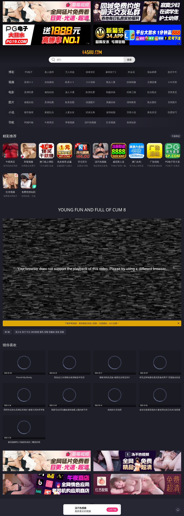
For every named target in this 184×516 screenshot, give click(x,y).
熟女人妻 (110, 82)
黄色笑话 (152, 112)
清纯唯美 (131, 102)
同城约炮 (28, 122)
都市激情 (28, 112)
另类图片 (172, 102)
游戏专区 (90, 72)
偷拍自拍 (49, 92)
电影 (11, 92)
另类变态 (172, 92)
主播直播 (152, 82)
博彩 (11, 72)
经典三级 (131, 92)
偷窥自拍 (28, 102)
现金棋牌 (152, 72)
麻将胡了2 (111, 72)
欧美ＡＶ (69, 82)
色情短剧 (131, 122)
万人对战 (69, 72)
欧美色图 (69, 102)
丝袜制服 (131, 82)
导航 (11, 122)
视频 (11, 82)
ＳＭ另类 (172, 82)
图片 (11, 102)
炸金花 (131, 72)
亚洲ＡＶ (28, 82)
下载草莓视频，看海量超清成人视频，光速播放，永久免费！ (122, 323)
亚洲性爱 (28, 92)
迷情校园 (110, 112)
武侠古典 (90, 112)
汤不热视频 (90, 122)
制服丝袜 (110, 92)
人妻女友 (69, 112)
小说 (11, 112)
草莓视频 (69, 122)
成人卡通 (69, 92)
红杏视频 (110, 122)
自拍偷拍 (49, 82)
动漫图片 (90, 102)
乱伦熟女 (152, 92)
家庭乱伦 (49, 112)
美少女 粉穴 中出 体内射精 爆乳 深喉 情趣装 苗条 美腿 (39, 332)
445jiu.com (92, 52)
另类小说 (131, 112)
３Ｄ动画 (90, 82)
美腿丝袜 (110, 102)
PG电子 (29, 72)
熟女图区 (152, 102)
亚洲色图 (49, 102)
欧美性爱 (90, 92)
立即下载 (112, 509)
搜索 (129, 59)
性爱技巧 (172, 112)
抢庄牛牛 (172, 72)
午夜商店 (49, 122)
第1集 (7, 332)
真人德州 (49, 72)
